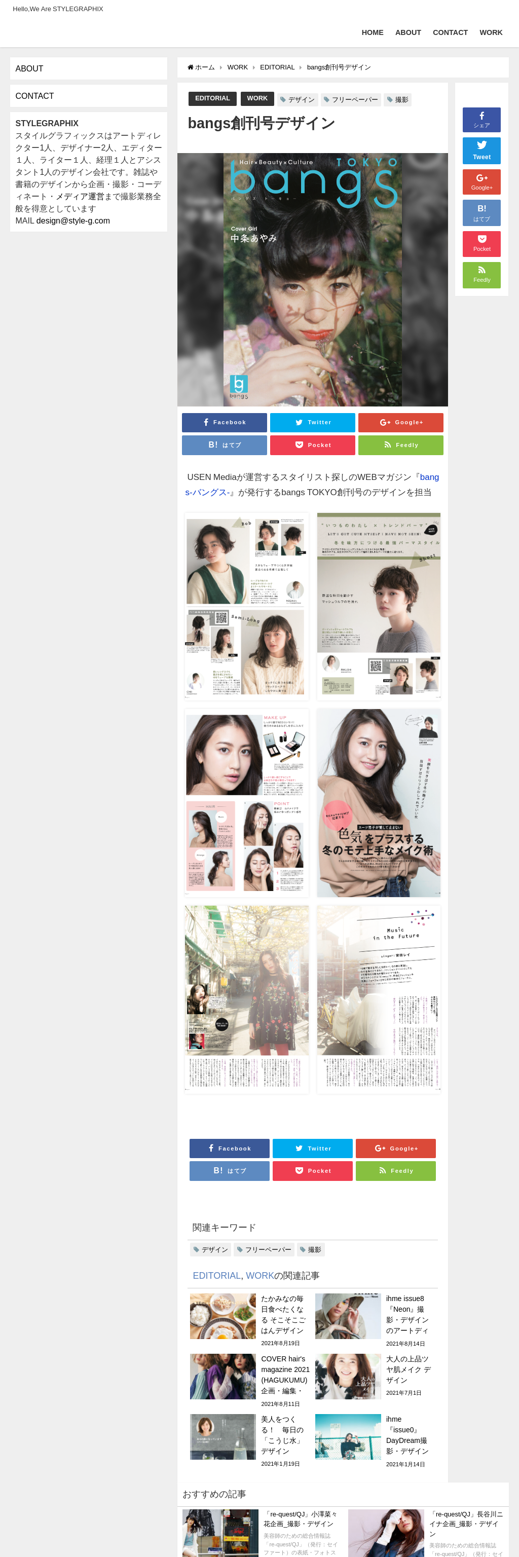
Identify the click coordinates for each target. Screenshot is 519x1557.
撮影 (402, 99)
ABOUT (408, 32)
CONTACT (450, 32)
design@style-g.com (73, 220)
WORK (491, 32)
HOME (373, 32)
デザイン (301, 99)
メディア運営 (80, 196)
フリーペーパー (355, 99)
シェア (481, 119)
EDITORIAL (212, 98)
